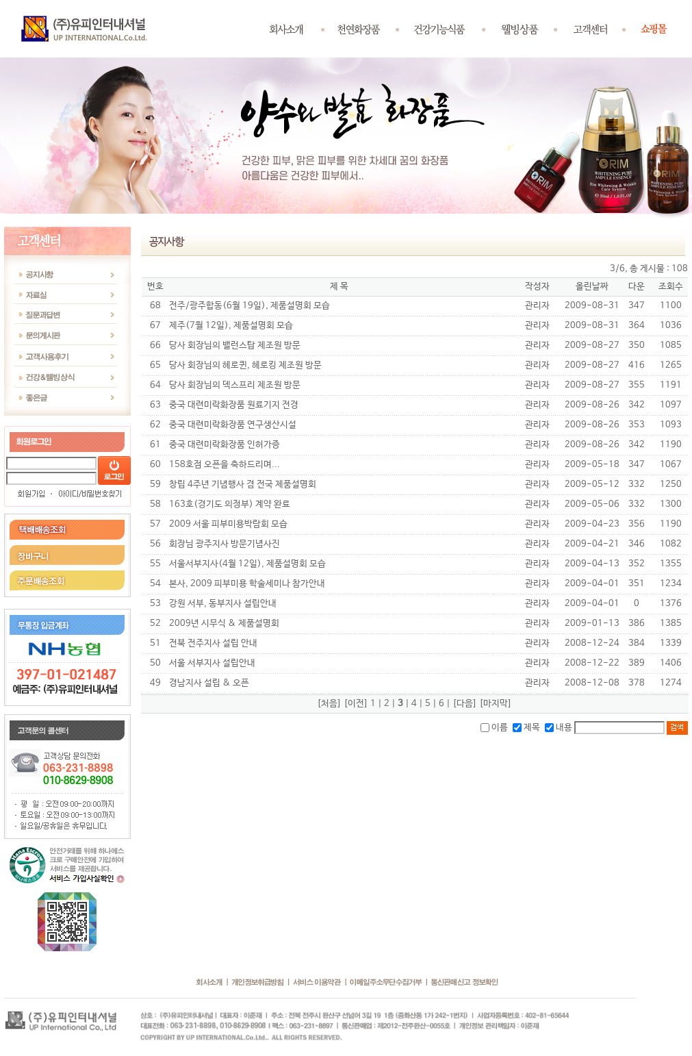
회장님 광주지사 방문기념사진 (224, 544)
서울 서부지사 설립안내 (212, 663)
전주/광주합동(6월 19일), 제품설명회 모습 (249, 306)
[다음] (464, 704)
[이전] (356, 704)
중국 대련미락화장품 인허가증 (224, 445)
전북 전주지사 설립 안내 (213, 643)
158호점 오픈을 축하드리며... (224, 465)
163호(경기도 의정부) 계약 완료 (229, 504)
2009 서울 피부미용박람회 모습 (228, 524)
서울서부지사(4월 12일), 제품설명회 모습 (247, 564)
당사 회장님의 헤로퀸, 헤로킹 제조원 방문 (245, 365)
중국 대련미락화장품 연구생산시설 (232, 425)
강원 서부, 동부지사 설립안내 (223, 604)
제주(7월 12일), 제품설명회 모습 (231, 325)
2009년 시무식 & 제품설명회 (224, 623)
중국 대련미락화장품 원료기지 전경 (233, 405)
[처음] (329, 704)
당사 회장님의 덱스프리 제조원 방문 (234, 385)
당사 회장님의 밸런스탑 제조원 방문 (234, 345)
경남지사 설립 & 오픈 (209, 683)
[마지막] (495, 704)
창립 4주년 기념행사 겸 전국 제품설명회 (242, 484)
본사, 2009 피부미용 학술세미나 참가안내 (247, 584)
